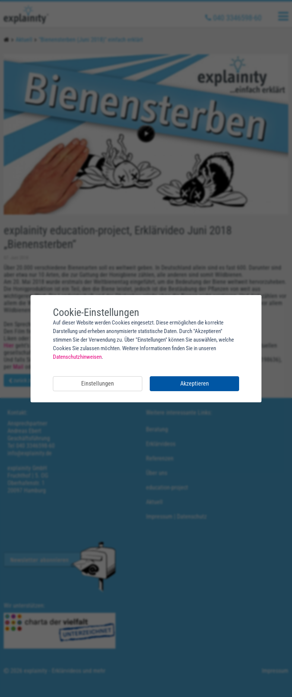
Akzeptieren (194, 383)
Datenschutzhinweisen (77, 357)
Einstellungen (97, 383)
